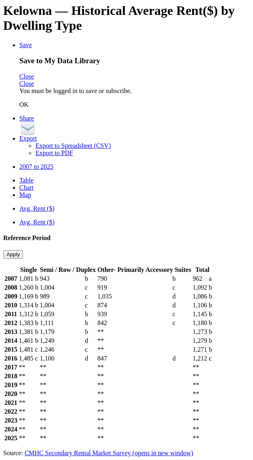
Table (26, 180)
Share (26, 118)
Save (25, 44)
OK (24, 104)
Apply (13, 254)
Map (25, 194)
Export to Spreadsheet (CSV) (73, 145)
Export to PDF (54, 152)
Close (26, 76)
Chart (26, 187)
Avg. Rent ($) (36, 208)
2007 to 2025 (36, 166)
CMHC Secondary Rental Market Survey (109, 453)
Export (28, 138)
